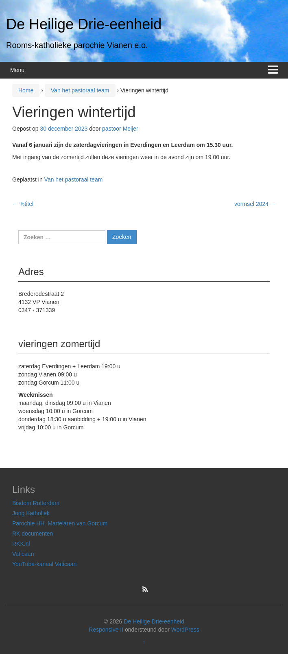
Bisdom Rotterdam (35, 503)
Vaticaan (23, 554)
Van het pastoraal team (80, 90)
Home (25, 90)
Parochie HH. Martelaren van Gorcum (59, 523)
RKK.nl (21, 543)
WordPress (185, 629)
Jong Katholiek (31, 513)
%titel (22, 204)
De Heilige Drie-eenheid (83, 24)
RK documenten (32, 533)
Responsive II (106, 629)
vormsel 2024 (255, 204)
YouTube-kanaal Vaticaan (44, 564)
